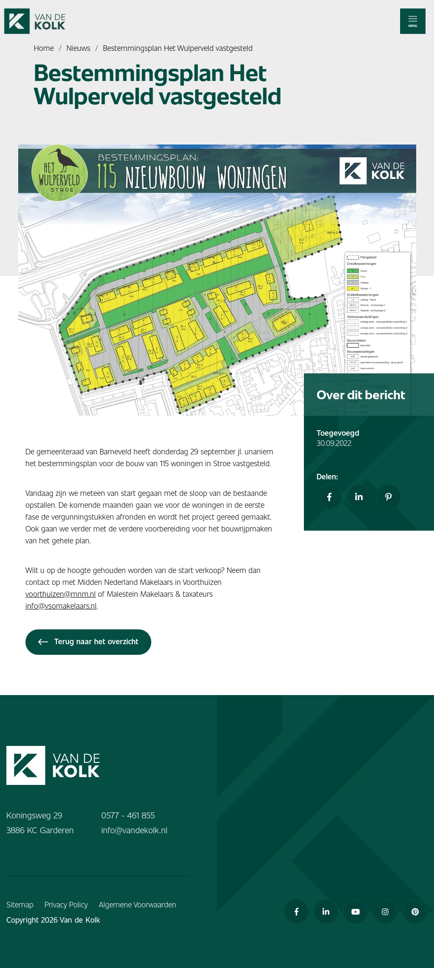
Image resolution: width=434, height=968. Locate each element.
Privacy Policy (66, 904)
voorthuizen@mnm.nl (60, 593)
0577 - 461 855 (128, 815)
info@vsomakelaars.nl (61, 605)
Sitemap (19, 904)
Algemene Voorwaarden (137, 904)
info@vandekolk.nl (134, 830)
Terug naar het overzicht (88, 641)
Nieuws (78, 47)
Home (44, 47)
